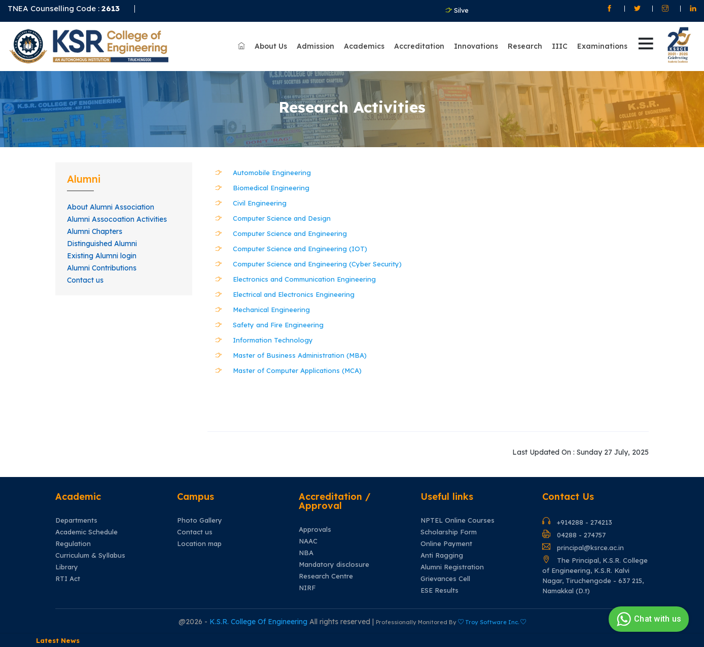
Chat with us (647, 619)
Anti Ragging (441, 555)
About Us (271, 46)
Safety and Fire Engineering (278, 325)
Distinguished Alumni (102, 243)
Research (525, 46)
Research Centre (326, 576)
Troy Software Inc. (492, 622)
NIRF (307, 588)
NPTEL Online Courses (457, 520)
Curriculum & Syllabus (90, 555)
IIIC (560, 46)
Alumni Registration (452, 567)
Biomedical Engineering (271, 188)
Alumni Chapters (94, 231)
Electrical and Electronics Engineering (294, 294)
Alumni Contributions (101, 268)
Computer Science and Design (282, 218)
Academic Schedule (86, 532)
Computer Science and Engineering (290, 233)
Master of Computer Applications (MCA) (297, 370)
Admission (315, 46)
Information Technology (273, 340)
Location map (199, 543)
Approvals (315, 529)
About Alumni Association (110, 207)
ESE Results (439, 590)
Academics (364, 46)
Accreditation (419, 46)
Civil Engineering (260, 203)
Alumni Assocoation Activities (117, 219)
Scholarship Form (448, 532)
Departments (76, 520)
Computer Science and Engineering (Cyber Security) (317, 264)
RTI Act (67, 578)
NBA (306, 553)
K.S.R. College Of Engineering (259, 621)
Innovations (476, 46)
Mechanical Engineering (271, 309)
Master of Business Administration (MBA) (300, 355)
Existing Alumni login (101, 255)
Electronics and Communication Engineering (304, 279)
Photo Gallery (199, 520)
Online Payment (446, 543)
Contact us (85, 280)
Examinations (602, 46)
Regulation (73, 543)
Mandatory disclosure (334, 564)
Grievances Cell (445, 578)
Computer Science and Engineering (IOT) (300, 249)
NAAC (308, 541)
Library (66, 567)
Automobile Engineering (272, 172)
